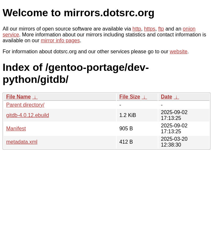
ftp (161, 29)
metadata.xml (21, 142)
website (178, 51)
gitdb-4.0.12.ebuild (27, 115)
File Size (129, 96)
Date (166, 96)
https (149, 29)
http (136, 29)
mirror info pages (60, 40)
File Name (18, 96)
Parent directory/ (25, 105)
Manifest (16, 128)
